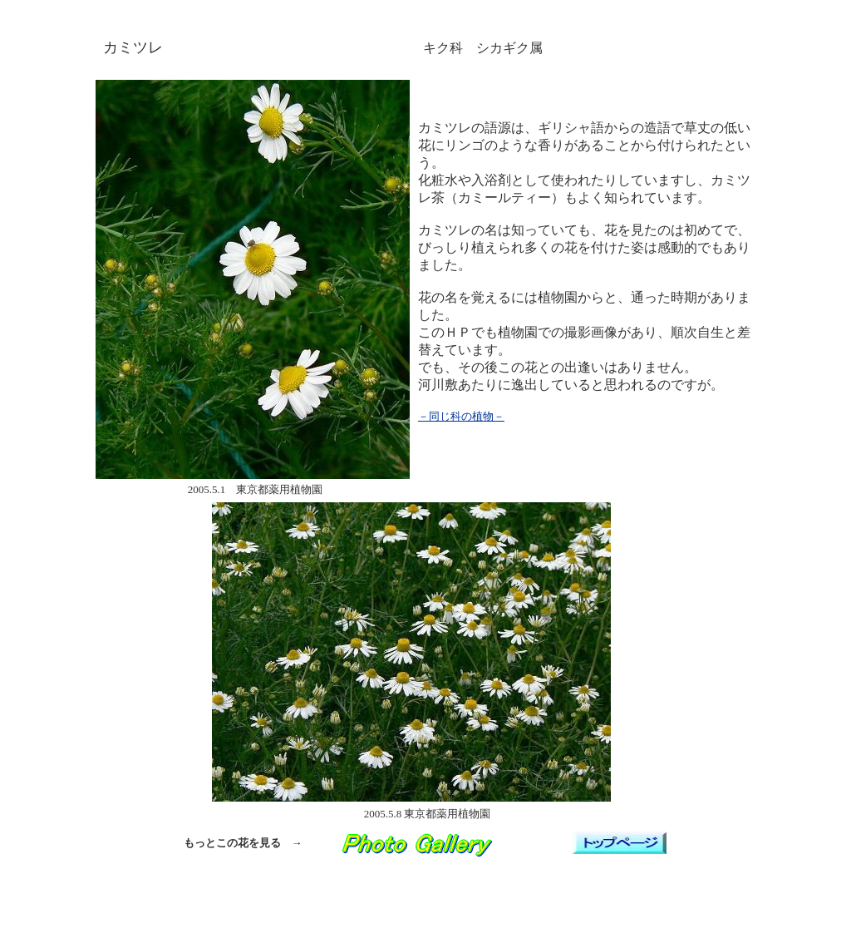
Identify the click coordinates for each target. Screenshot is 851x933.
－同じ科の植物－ (461, 416)
